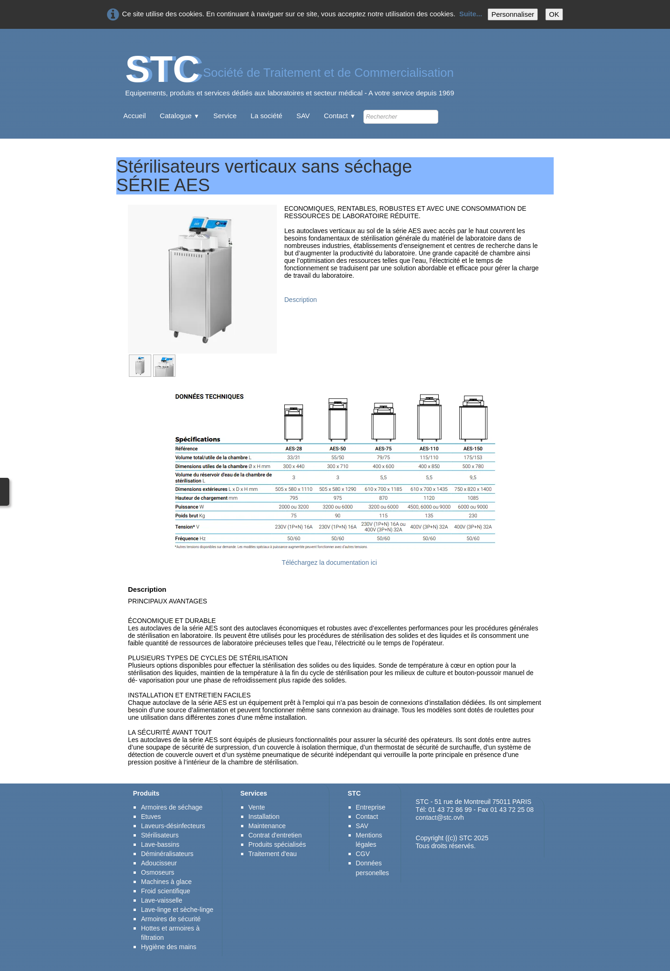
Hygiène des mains (168, 947)
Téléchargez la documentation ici (329, 562)
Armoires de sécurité (171, 919)
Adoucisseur (159, 863)
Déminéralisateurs (167, 853)
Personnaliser (512, 14)
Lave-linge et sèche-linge (177, 909)
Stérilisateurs (160, 835)
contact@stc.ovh (439, 817)
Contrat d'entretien (275, 835)
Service (225, 116)
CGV (363, 853)
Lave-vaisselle (161, 900)
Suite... (470, 14)
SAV (303, 116)
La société (266, 116)
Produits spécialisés (277, 844)
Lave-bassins (160, 844)
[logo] (289, 79)
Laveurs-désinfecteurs (173, 826)
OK (554, 14)
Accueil (134, 116)
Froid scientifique (165, 891)
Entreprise (371, 807)
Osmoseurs (157, 872)
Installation (264, 816)
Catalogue (179, 116)
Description (300, 299)
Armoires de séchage (171, 807)
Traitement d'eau (272, 853)
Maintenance (267, 826)
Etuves (151, 816)
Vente (256, 807)
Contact (340, 116)
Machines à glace (166, 881)
